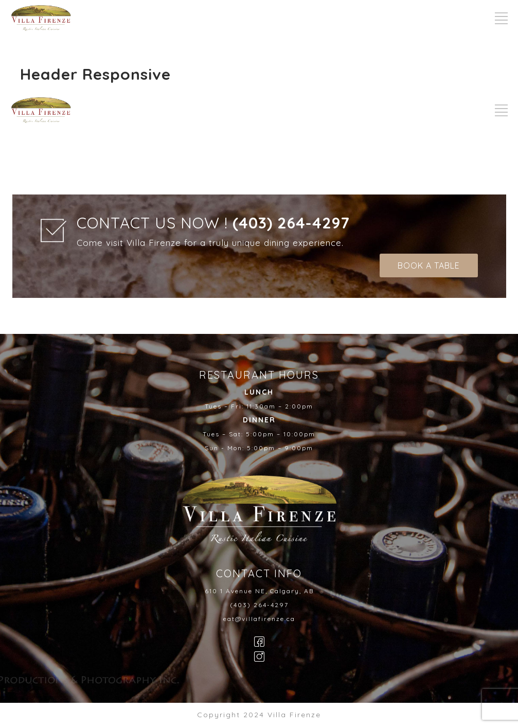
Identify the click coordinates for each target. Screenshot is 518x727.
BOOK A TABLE (429, 265)
